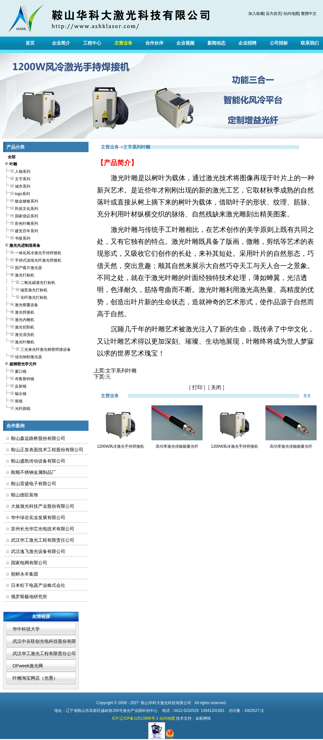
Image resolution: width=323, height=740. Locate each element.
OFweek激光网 (28, 665)
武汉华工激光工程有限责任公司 (44, 653)
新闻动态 (216, 43)
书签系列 (17, 238)
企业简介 (61, 43)
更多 (311, 395)
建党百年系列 (21, 230)
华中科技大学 (26, 628)
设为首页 (273, 13)
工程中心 (92, 43)
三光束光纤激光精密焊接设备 (38, 349)
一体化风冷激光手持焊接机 (33, 252)
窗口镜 (15, 371)
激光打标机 (19, 274)
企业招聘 (247, 43)
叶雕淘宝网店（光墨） (35, 678)
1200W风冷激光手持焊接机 (120, 446)
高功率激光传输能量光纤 (177, 446)
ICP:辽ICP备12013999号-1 (135, 718)
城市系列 (17, 185)
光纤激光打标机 (26, 297)
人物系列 (17, 171)
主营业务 (123, 43)
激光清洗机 (19, 334)
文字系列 (17, 178)
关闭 (216, 387)
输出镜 (15, 393)
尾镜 (14, 400)
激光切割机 (19, 326)
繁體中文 (309, 13)
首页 (30, 43)
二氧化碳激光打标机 (30, 282)
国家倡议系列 (21, 215)
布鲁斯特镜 (19, 378)
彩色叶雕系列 (21, 223)
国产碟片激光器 (23, 267)
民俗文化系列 (21, 208)
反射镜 (15, 385)
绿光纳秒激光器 (23, 356)
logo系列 (17, 193)
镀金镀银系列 (21, 200)
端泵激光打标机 (26, 289)
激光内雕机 (19, 319)
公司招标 (279, 43)
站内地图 (291, 13)
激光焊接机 (19, 311)
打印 (197, 387)
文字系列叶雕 (121, 370)
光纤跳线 (17, 408)
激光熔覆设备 (21, 304)
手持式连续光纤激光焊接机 (33, 259)
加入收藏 (256, 13)
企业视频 (185, 43)
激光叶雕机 (19, 341)
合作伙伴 (154, 43)
